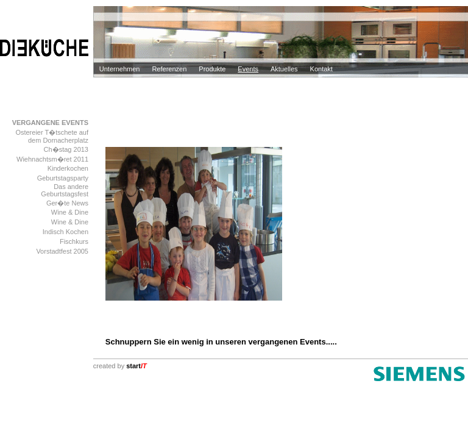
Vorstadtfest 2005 (62, 251)
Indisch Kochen (65, 231)
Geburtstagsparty (62, 178)
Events (248, 69)
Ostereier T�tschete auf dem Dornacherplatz (51, 136)
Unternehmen (119, 69)
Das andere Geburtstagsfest (64, 190)
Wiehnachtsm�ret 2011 (52, 159)
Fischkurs (74, 241)
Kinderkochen (68, 168)
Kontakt (321, 69)
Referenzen (169, 69)
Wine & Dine (69, 212)
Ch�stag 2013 (66, 149)
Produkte (212, 69)
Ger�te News (67, 203)
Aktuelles (284, 69)
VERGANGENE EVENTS (50, 122)
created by (120, 365)
